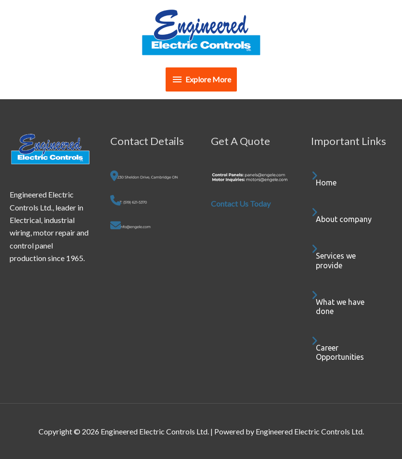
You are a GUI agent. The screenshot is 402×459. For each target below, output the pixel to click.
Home (326, 182)
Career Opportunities (340, 352)
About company (344, 219)
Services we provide (336, 260)
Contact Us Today (241, 203)
